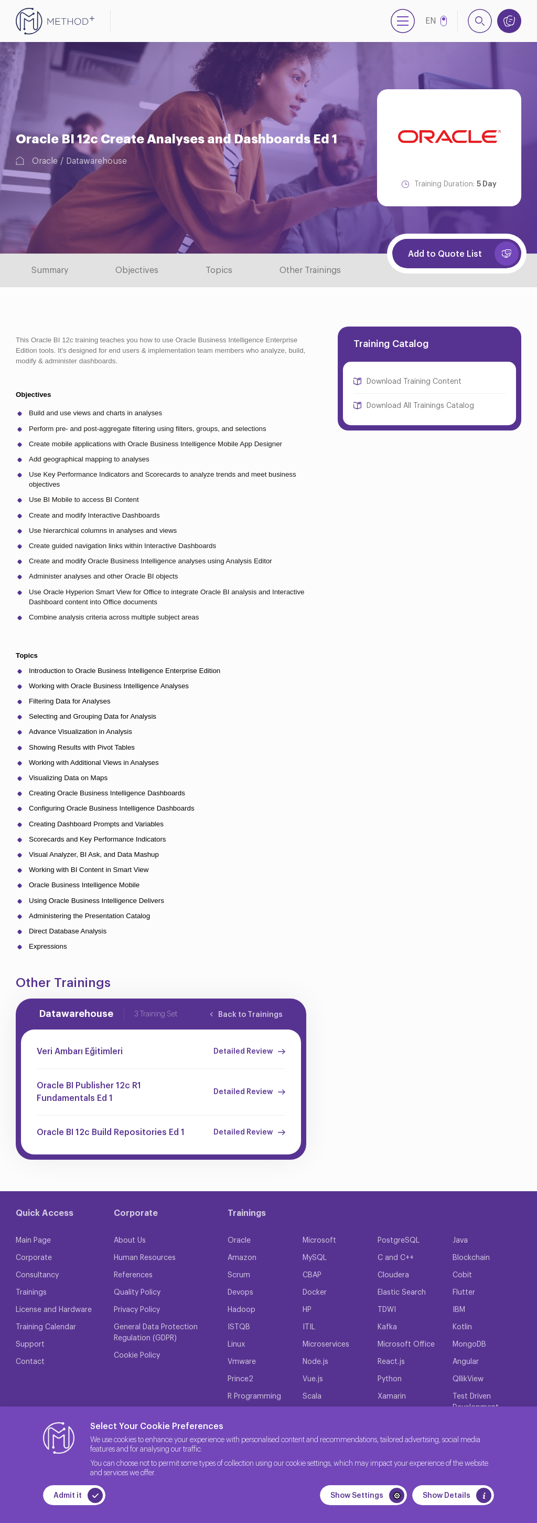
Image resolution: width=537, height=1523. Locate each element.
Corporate (34, 1258)
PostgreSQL (399, 1240)
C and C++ (396, 1258)
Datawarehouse (96, 161)
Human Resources (145, 1258)
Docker (315, 1292)
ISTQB (239, 1327)
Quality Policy (137, 1292)
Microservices (326, 1344)
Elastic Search (402, 1292)
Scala (312, 1396)
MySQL (315, 1258)
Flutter (464, 1292)
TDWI (387, 1310)
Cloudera (393, 1275)
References (133, 1275)
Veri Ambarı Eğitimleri (80, 1051)
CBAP (312, 1275)
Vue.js (313, 1379)
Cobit (462, 1275)
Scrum (239, 1275)
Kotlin (462, 1327)
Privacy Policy (137, 1310)
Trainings (31, 1292)
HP (307, 1310)
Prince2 (240, 1379)
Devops (240, 1292)
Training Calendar (46, 1327)
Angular (466, 1362)
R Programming (254, 1396)
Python (390, 1379)
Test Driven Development (476, 1402)
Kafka (387, 1327)
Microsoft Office (406, 1344)
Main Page (33, 1240)
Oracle (45, 161)
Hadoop (241, 1310)
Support (30, 1344)
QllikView (468, 1379)
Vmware (242, 1362)
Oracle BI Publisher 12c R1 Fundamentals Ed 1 (89, 1091)
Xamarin (392, 1396)
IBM (459, 1310)
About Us (130, 1240)
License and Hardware (54, 1310)
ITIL (309, 1327)
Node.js (315, 1362)
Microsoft (319, 1240)
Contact (30, 1362)
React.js (391, 1362)
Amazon (242, 1258)
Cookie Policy (137, 1355)
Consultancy (37, 1275)
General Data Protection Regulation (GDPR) (156, 1333)
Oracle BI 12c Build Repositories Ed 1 (111, 1132)
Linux (236, 1344)
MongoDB (469, 1344)
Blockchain (471, 1258)
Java (460, 1240)
